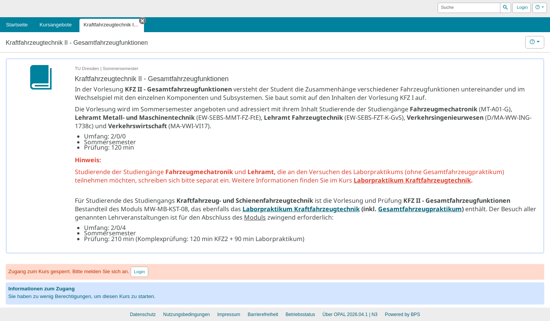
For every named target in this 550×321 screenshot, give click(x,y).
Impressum (228, 314)
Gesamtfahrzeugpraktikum (420, 209)
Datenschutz (143, 314)
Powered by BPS (402, 314)
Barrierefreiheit (262, 314)
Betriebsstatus (300, 314)
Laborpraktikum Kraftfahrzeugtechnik (412, 180)
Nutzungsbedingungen (186, 314)
